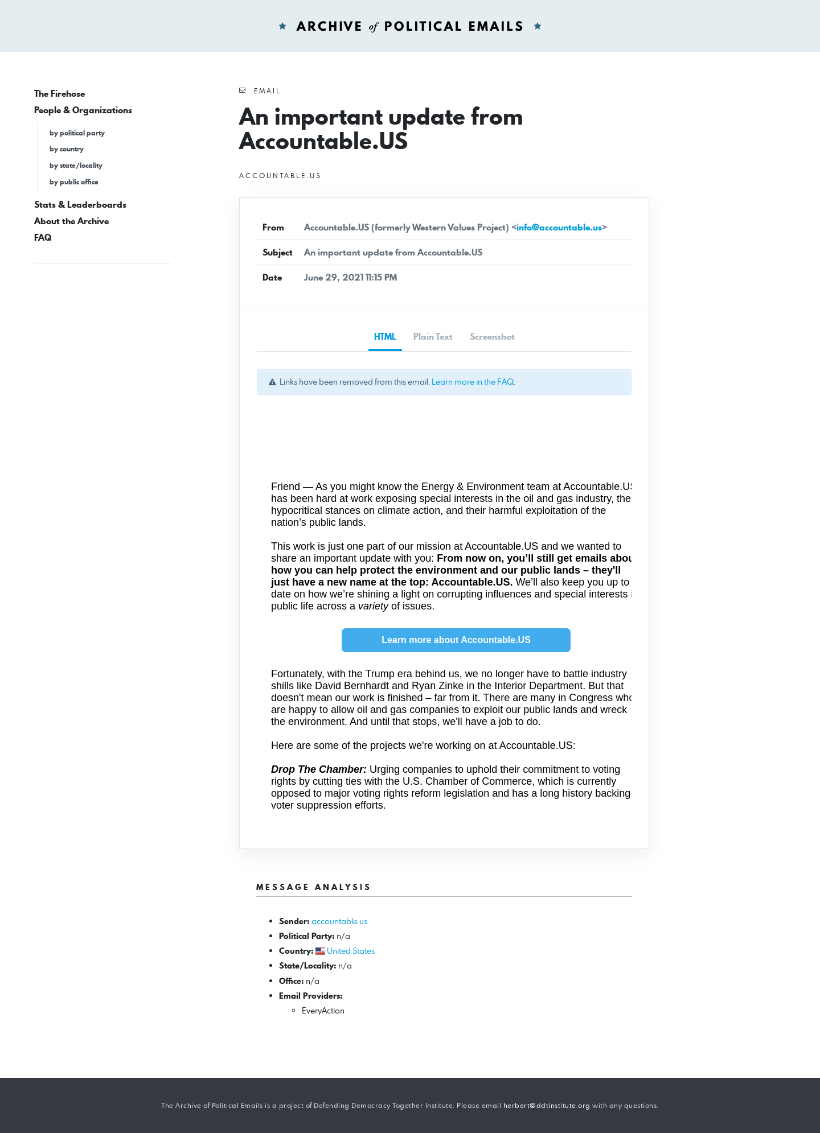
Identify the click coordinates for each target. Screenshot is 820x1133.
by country (67, 149)
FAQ (42, 237)
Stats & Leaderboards (80, 204)
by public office (74, 182)
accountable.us (339, 921)
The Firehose (59, 93)
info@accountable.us (559, 227)
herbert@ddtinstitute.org (547, 1105)
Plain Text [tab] (433, 336)
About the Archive (71, 221)
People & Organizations (83, 110)
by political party (77, 133)
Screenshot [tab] (492, 336)
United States (351, 950)
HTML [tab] (385, 336)
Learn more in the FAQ (473, 381)
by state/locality (76, 165)
